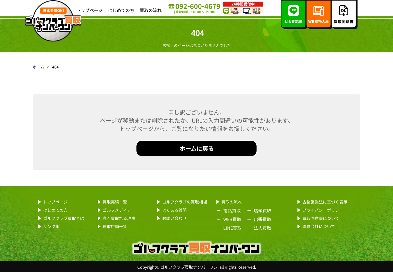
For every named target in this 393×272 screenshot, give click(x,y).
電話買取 (232, 210)
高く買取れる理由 (119, 218)
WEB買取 (232, 219)
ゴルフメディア (117, 210)
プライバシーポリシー (322, 210)
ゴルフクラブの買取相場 (184, 202)
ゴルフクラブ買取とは (63, 218)
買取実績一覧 (115, 202)
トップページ (89, 10)
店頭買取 (262, 210)
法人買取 (262, 228)
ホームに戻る (197, 148)
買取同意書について (320, 218)
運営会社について (318, 226)
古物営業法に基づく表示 (324, 202)
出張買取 (262, 219)
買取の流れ (151, 10)
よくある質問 (174, 210)
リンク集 (51, 226)
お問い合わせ (174, 218)
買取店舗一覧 (115, 226)
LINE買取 (232, 228)
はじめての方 (121, 10)
